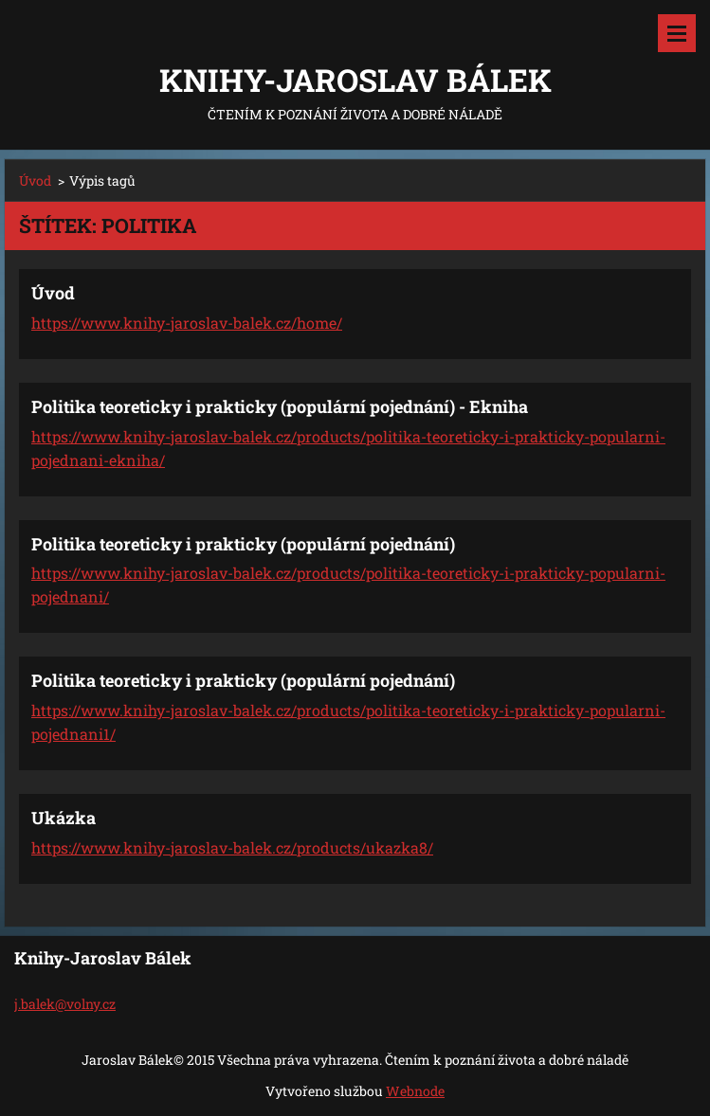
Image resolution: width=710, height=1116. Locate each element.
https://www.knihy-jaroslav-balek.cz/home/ (186, 323)
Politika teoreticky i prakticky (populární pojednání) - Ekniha (279, 406)
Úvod (35, 180)
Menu (677, 33)
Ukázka (63, 817)
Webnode (415, 1091)
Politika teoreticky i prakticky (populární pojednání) (243, 543)
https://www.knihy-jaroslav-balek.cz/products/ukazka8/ (232, 847)
